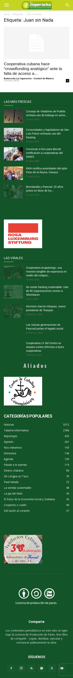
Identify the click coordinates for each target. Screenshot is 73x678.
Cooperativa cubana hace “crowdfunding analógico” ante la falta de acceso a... (33, 69)
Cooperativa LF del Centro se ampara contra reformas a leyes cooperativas (45, 347)
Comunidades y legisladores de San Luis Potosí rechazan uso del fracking (47, 133)
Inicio (7, 14)
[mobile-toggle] (6, 5)
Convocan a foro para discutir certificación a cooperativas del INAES (44, 153)
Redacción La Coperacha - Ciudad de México (29, 78)
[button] (67, 5)
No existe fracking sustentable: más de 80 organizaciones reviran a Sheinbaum (47, 291)
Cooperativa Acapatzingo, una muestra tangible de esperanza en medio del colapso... (46, 271)
